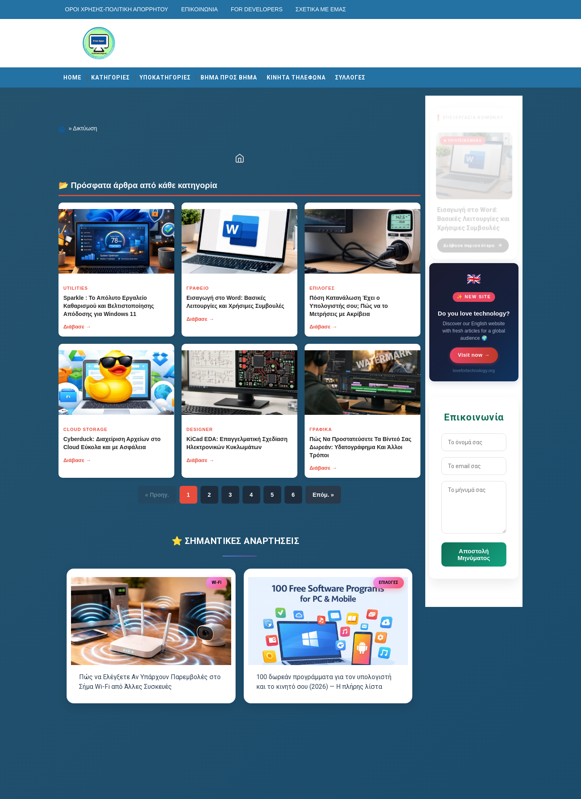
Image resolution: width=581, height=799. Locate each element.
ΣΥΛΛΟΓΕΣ (350, 77)
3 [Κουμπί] (230, 495)
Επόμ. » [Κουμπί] (323, 495)
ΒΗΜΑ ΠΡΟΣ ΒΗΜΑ (229, 77)
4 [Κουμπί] (251, 495)
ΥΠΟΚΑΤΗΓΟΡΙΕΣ (165, 77)
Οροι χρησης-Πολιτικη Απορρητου (116, 9)
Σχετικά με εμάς (320, 9)
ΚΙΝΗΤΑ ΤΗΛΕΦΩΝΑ (296, 77)
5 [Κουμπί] (272, 495)
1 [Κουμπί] (188, 495)
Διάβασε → (77, 327)
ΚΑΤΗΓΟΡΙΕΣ (110, 77)
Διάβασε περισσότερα (473, 240)
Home (72, 77)
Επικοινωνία (199, 9)
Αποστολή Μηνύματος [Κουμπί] (474, 554)
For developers (256, 9)
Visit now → (474, 355)
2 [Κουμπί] (209, 495)
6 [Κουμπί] (293, 495)
